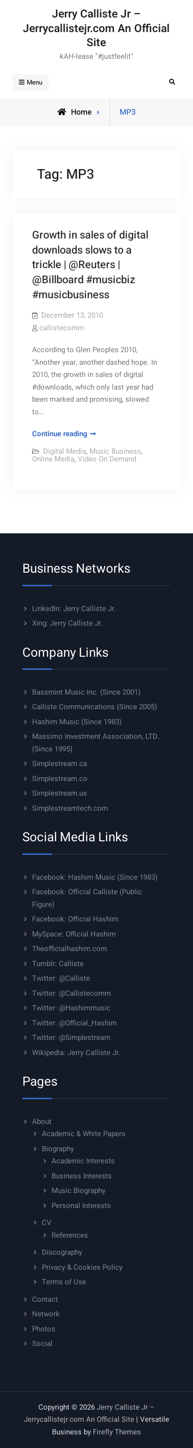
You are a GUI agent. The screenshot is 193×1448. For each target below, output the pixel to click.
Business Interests (82, 1176)
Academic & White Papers (83, 1133)
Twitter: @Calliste (61, 978)
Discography (62, 1252)
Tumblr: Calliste (58, 963)
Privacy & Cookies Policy (82, 1267)
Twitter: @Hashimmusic (71, 1008)
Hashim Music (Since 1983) (77, 721)
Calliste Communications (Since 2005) (94, 706)
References (70, 1235)
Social (42, 1343)
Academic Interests (83, 1161)
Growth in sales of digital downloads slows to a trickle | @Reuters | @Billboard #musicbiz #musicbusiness (90, 265)
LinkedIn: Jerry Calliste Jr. (74, 608)
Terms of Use (64, 1282)
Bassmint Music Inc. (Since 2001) (86, 692)
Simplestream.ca (59, 763)
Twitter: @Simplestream (71, 1037)
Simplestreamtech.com (70, 808)
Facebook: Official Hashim (75, 919)
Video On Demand (107, 459)
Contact (45, 1299)
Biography (58, 1148)
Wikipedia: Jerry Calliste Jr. (76, 1052)
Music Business (115, 451)
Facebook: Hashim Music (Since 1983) (95, 877)
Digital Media (64, 451)
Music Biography (78, 1190)
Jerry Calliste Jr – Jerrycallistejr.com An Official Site (96, 28)
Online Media (53, 459)
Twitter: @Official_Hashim (74, 1023)
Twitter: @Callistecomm (71, 993)
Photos (43, 1329)
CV (47, 1222)
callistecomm (61, 328)
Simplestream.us (59, 793)
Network (46, 1314)
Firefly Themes (117, 1432)
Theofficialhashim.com (69, 948)
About (42, 1121)
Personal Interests (81, 1205)
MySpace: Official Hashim (74, 934)
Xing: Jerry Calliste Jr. (67, 623)
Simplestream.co (60, 778)
